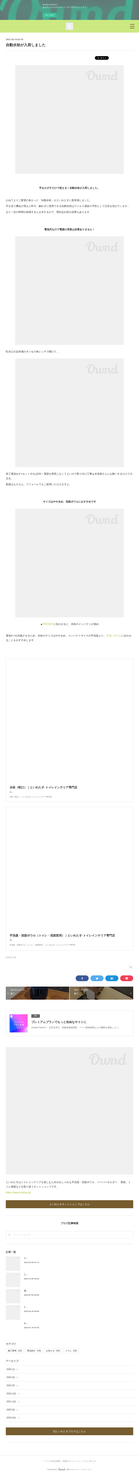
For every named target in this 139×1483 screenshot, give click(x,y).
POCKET (48, 624)
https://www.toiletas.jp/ (18, 1199)
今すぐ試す (49, 15)
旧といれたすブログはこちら (69, 1438)
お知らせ (53, 1358)
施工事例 (15, 1358)
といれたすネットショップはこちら (69, 1211)
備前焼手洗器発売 (32, 1298)
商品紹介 (34, 1358)
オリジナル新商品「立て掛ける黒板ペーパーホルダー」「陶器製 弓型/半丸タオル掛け (66, 1265)
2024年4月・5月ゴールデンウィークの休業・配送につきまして (54, 1314)
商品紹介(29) (11, 965)
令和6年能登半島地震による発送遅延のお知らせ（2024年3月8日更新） (58, 1330)
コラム (71, 1358)
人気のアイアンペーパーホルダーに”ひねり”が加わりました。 (54, 1281)
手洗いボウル (113, 635)
